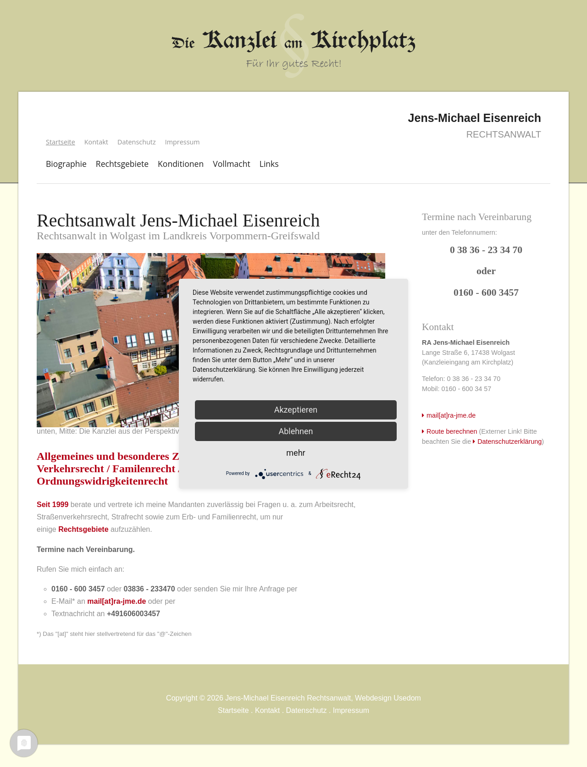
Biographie (66, 163)
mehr (295, 453)
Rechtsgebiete (122, 163)
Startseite (233, 710)
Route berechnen (451, 431)
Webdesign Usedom (388, 698)
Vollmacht (231, 163)
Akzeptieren (296, 409)
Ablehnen (295, 431)
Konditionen (181, 163)
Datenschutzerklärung (509, 441)
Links (269, 163)
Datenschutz (136, 142)
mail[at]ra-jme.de (116, 601)
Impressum (182, 142)
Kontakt (96, 142)
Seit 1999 (52, 504)
